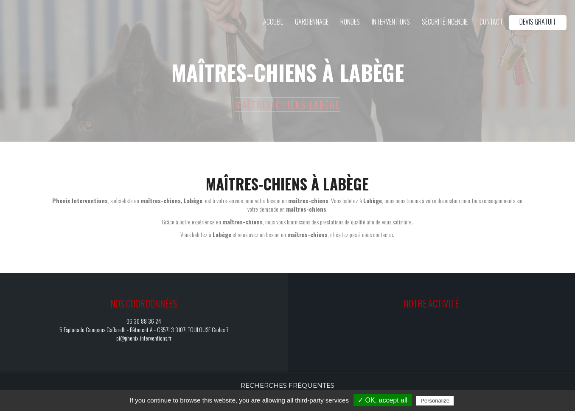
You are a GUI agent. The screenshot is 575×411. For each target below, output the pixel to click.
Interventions (391, 22)
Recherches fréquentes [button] (287, 385)
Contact (491, 22)
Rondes (350, 22)
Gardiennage (311, 22)
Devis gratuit (537, 22)
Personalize (435, 400)
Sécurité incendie (445, 22)
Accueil (273, 22)
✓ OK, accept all (382, 400)
